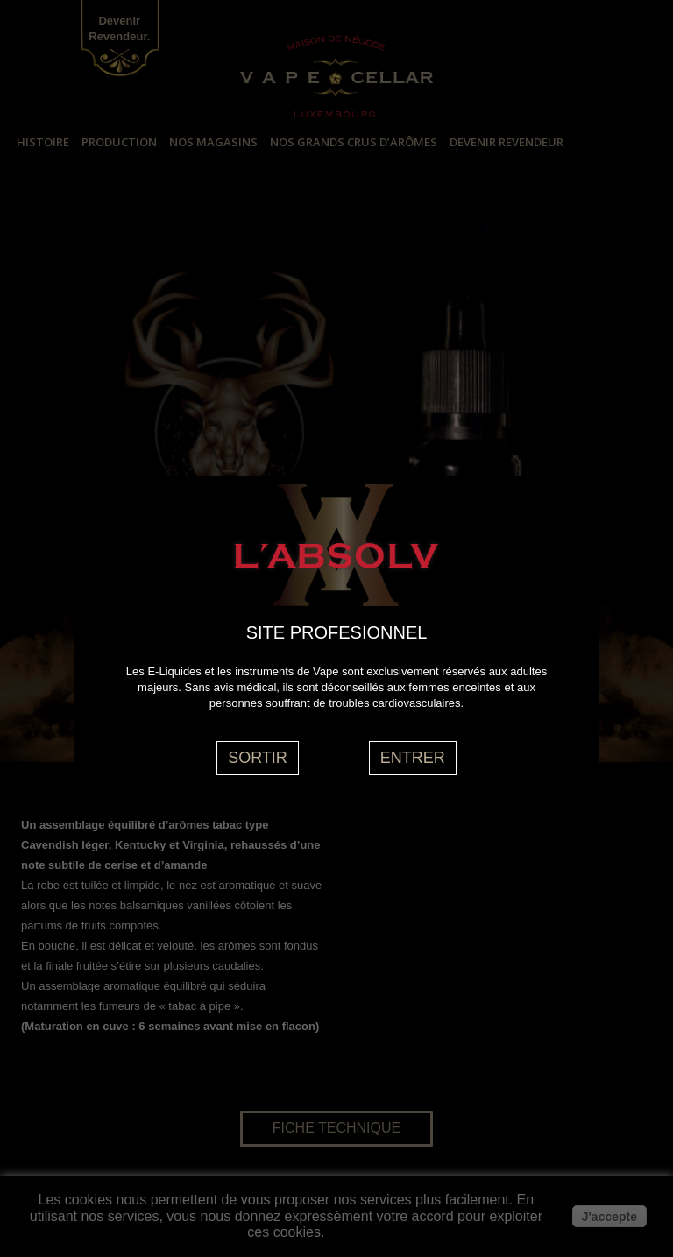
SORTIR (257, 757)
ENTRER (412, 757)
